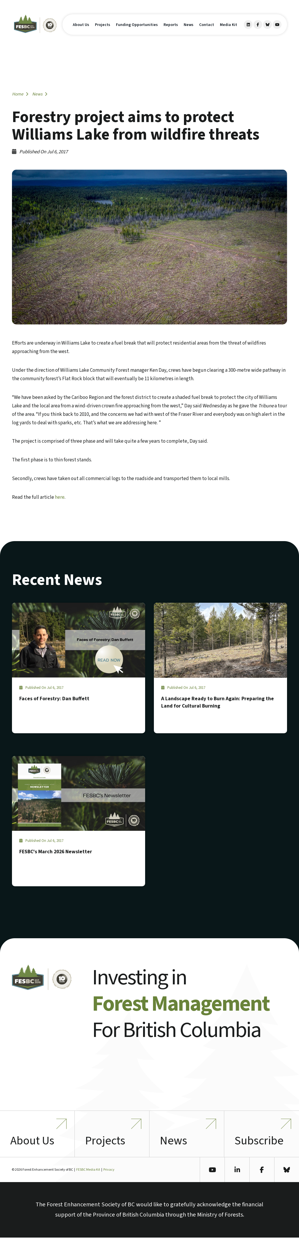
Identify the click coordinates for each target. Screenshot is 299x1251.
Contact (206, 31)
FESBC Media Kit (88, 1183)
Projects (102, 31)
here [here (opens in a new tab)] (60, 497)
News (188, 31)
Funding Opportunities (137, 31)
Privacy (108, 1183)
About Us (81, 31)
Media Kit (228, 31)
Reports (171, 31)
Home (20, 94)
